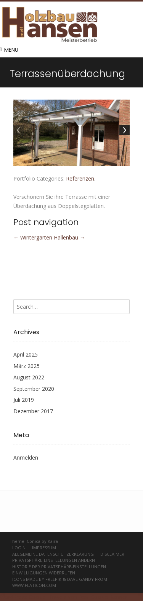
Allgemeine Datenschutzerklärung (53, 554)
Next (124, 130)
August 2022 (28, 377)
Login (19, 547)
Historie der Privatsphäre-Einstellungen (59, 566)
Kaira (53, 541)
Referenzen (80, 178)
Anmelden (25, 457)
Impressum (44, 547)
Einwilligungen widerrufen (43, 573)
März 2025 (26, 365)
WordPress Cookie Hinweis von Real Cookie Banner (63, 597)
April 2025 (25, 354)
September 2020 (33, 388)
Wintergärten (32, 237)
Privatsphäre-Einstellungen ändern (53, 560)
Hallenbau (69, 237)
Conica (33, 541)
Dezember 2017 (33, 411)
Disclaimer (112, 554)
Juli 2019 (23, 399)
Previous (19, 130)
